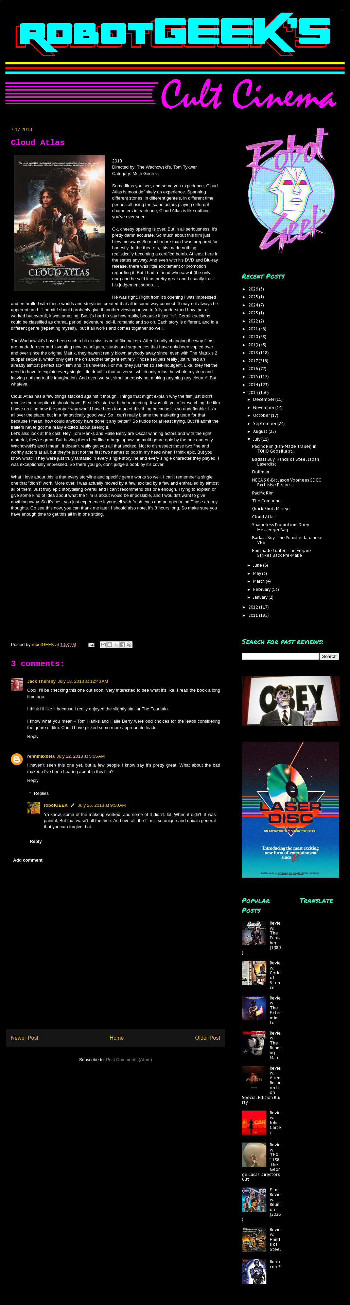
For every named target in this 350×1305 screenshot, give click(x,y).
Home (117, 1038)
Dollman (260, 471)
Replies (41, 793)
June (258, 565)
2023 (253, 312)
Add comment (28, 860)
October (262, 415)
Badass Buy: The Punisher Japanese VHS (287, 540)
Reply (32, 736)
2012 (253, 607)
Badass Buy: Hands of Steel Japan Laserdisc (285, 462)
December (264, 399)
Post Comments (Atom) (129, 1059)
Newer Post (24, 1038)
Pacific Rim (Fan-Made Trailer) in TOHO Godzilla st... (284, 449)
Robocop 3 (275, 1264)
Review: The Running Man (275, 1045)
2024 (253, 305)
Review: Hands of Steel (275, 1239)
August (260, 431)
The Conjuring (266, 500)
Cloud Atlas (264, 516)
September (265, 423)
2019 (253, 344)
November (264, 407)
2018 (253, 352)
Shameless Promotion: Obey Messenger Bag (280, 527)
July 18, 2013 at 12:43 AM (83, 681)
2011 (253, 615)
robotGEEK (56, 805)
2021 (253, 328)
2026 (253, 289)
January (260, 597)
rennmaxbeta (41, 756)
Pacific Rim (263, 493)
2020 (253, 336)
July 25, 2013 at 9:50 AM (102, 805)
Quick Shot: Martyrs (271, 508)
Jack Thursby (41, 681)
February (262, 589)
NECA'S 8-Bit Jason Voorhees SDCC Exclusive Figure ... (286, 482)
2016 (253, 368)
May (257, 573)
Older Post (207, 1038)
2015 (253, 376)
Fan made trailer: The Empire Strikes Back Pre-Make (281, 553)
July (257, 439)
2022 (253, 321)
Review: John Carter (275, 1122)
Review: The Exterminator (275, 1010)
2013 (253, 392)
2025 (253, 296)
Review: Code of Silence (275, 975)
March (259, 581)
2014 (253, 384)
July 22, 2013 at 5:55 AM (81, 756)
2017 (253, 360)
